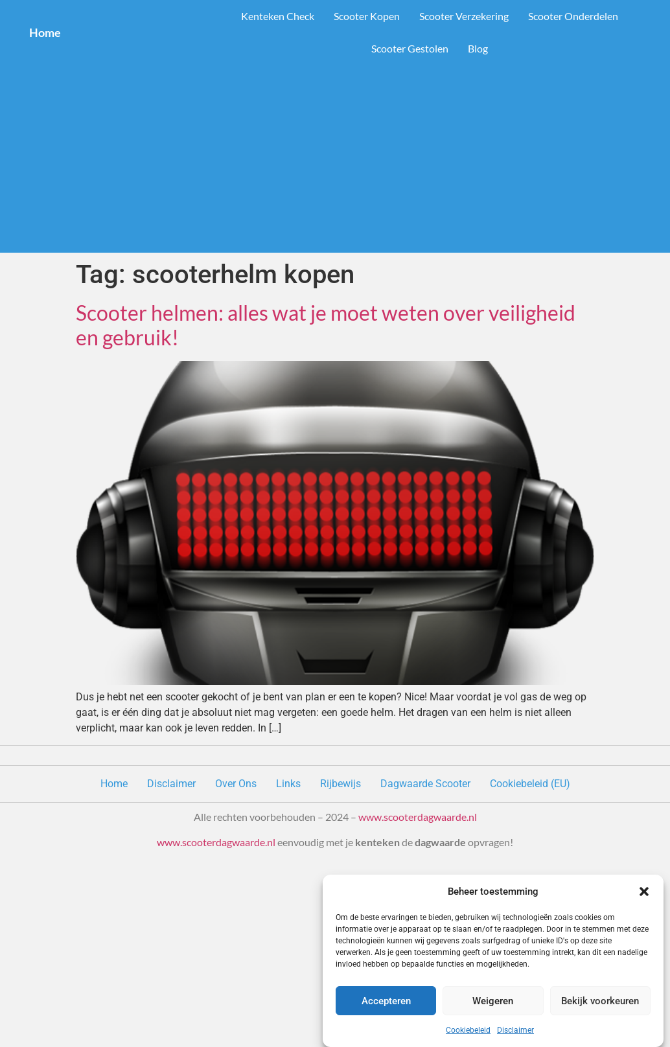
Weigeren (492, 1001)
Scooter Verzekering (464, 16)
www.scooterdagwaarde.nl (417, 817)
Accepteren (386, 1001)
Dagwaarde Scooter (425, 783)
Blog (478, 48)
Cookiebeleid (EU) (530, 783)
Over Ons (236, 783)
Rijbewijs (340, 783)
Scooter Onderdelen (573, 16)
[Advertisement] (335, 162)
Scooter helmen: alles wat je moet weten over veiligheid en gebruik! (325, 325)
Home (45, 32)
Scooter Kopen (367, 16)
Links (288, 783)
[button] (644, 891)
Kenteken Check (277, 16)
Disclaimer (515, 1030)
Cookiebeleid (468, 1030)
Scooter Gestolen (409, 48)
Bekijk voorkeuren (600, 1001)
